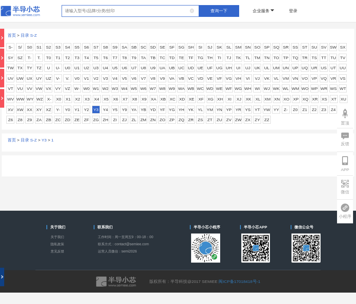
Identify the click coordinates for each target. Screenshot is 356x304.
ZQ (181, 119)
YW (267, 109)
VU (20, 88)
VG (229, 78)
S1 (38, 47)
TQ (295, 57)
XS (324, 99)
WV (10, 99)
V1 (86, 78)
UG (219, 67)
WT (343, 88)
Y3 (95, 109)
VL (276, 78)
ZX (248, 119)
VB (181, 78)
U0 (67, 67)
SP (267, 47)
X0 (58, 99)
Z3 (323, 109)
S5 (76, 47)
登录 (293, 10)
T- (30, 57)
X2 (77, 99)
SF (172, 47)
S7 (95, 47)
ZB (48, 119)
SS (295, 47)
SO (257, 47)
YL (200, 109)
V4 (114, 78)
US (324, 67)
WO (304, 88)
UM (276, 67)
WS (333, 88)
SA (124, 47)
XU (343, 99)
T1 (58, 57)
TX (20, 67)
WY (30, 99)
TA (143, 57)
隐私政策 (57, 244)
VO (304, 78)
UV (10, 78)
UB (172, 67)
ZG (96, 119)
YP (229, 109)
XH (220, 99)
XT (334, 99)
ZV (229, 119)
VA (171, 78)
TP (286, 57)
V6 (133, 78)
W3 (115, 88)
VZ (67, 88)
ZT (209, 119)
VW (39, 88)
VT (10, 88)
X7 (125, 99)
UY (39, 78)
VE (210, 78)
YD (153, 109)
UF (210, 67)
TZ (38, 67)
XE (191, 99)
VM (286, 78)
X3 (87, 99)
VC (191, 78)
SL (228, 47)
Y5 (114, 109)
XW (20, 109)
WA (181, 88)
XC (172, 99)
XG (210, 99)
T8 (124, 57)
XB (163, 99)
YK (191, 109)
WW (20, 99)
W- (76, 88)
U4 (105, 67)
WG (238, 88)
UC (181, 67)
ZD (67, 119)
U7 (134, 67)
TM (257, 57)
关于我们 (57, 237)
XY (39, 109)
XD (182, 99)
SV (323, 47)
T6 (105, 57)
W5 (134, 88)
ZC (58, 119)
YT (257, 109)
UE (200, 67)
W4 (124, 88)
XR (315, 99)
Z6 (10, 119)
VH (238, 78)
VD (200, 78)
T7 (115, 57)
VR (333, 78)
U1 (77, 67)
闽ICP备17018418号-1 (239, 281)
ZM (143, 119)
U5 (115, 67)
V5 (124, 78)
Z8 (20, 119)
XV (10, 109)
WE (219, 88)
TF (190, 57)
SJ (210, 47)
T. (39, 57)
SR (286, 47)
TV (342, 57)
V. (67, 78)
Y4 (105, 109)
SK (219, 47)
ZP (172, 119)
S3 (57, 47)
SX (342, 47)
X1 (68, 99)
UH (229, 67)
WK (276, 88)
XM (267, 99)
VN (295, 78)
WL (286, 88)
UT (333, 67)
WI (257, 88)
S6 (86, 47)
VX (48, 88)
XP (296, 99)
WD (209, 88)
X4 (96, 99)
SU (314, 47)
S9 (114, 47)
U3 (96, 67)
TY (29, 67)
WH (247, 88)
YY (276, 109)
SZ (20, 57)
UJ (247, 67)
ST (304, 47)
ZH (105, 119)
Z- (286, 109)
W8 (162, 88)
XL (258, 99)
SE (162, 47)
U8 (143, 67)
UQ (305, 67)
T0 (48, 57)
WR (324, 88)
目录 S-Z (29, 35)
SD (153, 47)
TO (276, 57)
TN (267, 57)
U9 (153, 67)
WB (191, 88)
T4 (86, 57)
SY (10, 57)
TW (10, 67)
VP (314, 78)
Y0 (67, 109)
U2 (86, 67)
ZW (238, 119)
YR (238, 109)
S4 (67, 47)
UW (19, 78)
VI (248, 78)
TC (162, 57)
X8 (134, 99)
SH (191, 47)
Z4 (333, 109)
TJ (229, 57)
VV (29, 88)
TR (304, 57)
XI (229, 99)
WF (229, 88)
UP (295, 67)
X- (49, 99)
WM (295, 88)
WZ (39, 99)
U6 (124, 67)
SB (134, 47)
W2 (105, 88)
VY (58, 88)
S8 (105, 47)
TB (153, 57)
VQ (323, 78)
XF (201, 99)
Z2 (314, 109)
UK (257, 67)
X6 (115, 99)
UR (314, 67)
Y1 (76, 109)
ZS (200, 119)
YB (143, 109)
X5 (106, 99)
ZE (77, 119)
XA (153, 99)
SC (143, 47)
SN (248, 47)
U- (58, 67)
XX (29, 109)
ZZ (266, 119)
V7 (143, 78)
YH (181, 109)
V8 (152, 78)
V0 (76, 78)
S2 (48, 47)
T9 (134, 57)
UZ (48, 78)
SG (181, 47)
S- (10, 47)
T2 (67, 57)
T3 (77, 57)
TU (333, 57)
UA (162, 67)
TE (181, 57)
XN (277, 99)
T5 (96, 57)
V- (58, 78)
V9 (162, 78)
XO (286, 99)
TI (219, 57)
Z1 (304, 109)
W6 (143, 88)
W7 (153, 88)
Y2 (86, 109)
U (48, 67)
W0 (87, 88)
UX (29, 78)
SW (333, 47)
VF (219, 78)
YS (248, 109)
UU (342, 67)
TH (210, 57)
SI (200, 47)
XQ (305, 99)
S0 (29, 47)
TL (247, 57)
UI (238, 67)
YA (133, 109)
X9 (144, 99)
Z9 (29, 119)
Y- (58, 109)
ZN (153, 119)
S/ (20, 47)
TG (200, 57)
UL (267, 67)
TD (172, 57)
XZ (48, 109)
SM (238, 47)
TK (238, 57)
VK (267, 78)
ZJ (124, 119)
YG (172, 109)
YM (210, 109)
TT (323, 57)
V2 (95, 78)
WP (314, 88)
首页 (12, 35)
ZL (134, 119)
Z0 (295, 109)
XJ (239, 99)
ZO (162, 119)
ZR (191, 119)
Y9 (124, 109)
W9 (172, 88)
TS (314, 57)
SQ (276, 47)
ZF (86, 119)
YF (162, 109)
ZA (39, 119)
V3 (105, 78)
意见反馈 (57, 251)
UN (286, 67)
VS (342, 78)
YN (219, 109)
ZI (115, 119)
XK (248, 99)
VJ (257, 78)
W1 (96, 88)
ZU (219, 119)
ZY (257, 119)
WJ (267, 88)
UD (191, 67)
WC (200, 88)
